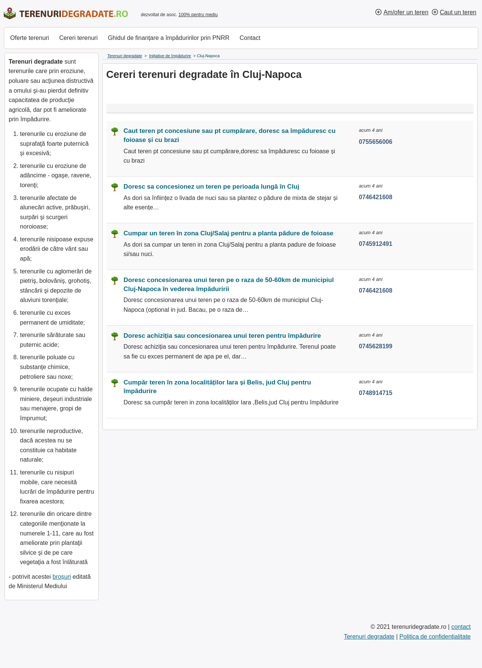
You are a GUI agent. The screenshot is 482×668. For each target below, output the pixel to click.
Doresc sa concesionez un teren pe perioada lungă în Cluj (211, 186)
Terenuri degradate (369, 636)
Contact (249, 38)
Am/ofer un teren (405, 12)
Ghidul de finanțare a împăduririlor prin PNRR (168, 38)
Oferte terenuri (29, 38)
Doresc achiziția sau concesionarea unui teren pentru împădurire (222, 335)
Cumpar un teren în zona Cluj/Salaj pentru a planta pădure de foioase (228, 233)
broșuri (61, 576)
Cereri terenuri (78, 38)
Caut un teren (458, 12)
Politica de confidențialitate (435, 636)
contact (461, 627)
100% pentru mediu (198, 14)
